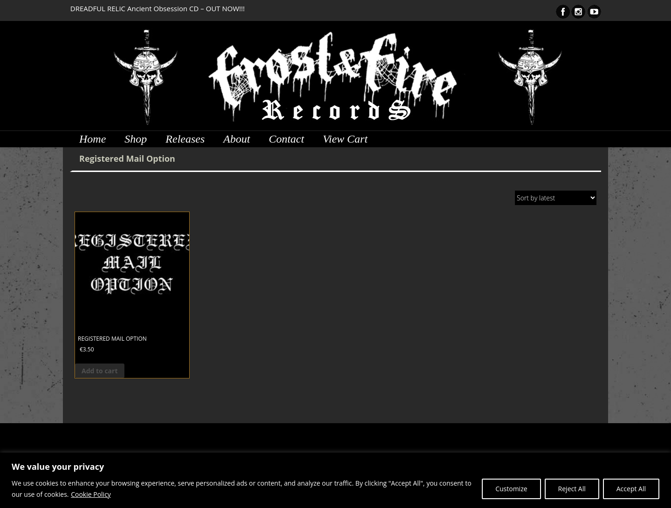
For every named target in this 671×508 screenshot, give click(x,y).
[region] (335, 480)
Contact (286, 139)
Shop (135, 139)
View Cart (345, 139)
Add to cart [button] (100, 370)
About (236, 139)
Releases (185, 139)
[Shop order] (555, 198)
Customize (511, 488)
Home (92, 139)
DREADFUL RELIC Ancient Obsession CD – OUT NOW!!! (157, 8)
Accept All (631, 488)
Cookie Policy (91, 494)
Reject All (572, 488)
